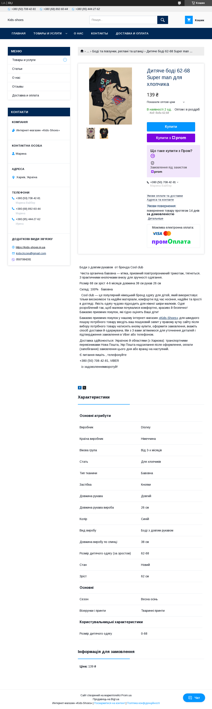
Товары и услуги (47, 33)
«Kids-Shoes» (168, 318)
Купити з (171, 138)
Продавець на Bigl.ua (106, 699)
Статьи (17, 68)
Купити (171, 126)
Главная (19, 33)
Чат (194, 698)
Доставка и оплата (132, 33)
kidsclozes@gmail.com (31, 253)
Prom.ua (126, 695)
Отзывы (17, 86)
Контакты (99, 33)
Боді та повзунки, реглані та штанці (117, 51)
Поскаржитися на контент (109, 703)
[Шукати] (162, 20)
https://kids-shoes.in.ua (30, 247)
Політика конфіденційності (143, 703)
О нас (78, 33)
